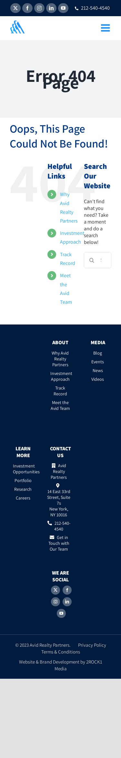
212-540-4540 (92, 8)
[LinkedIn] (67, 601)
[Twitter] (55, 590)
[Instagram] (55, 601)
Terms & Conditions (60, 652)
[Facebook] (67, 590)
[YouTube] (61, 613)
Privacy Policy (92, 645)
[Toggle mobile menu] (106, 28)
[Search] (92, 260)
